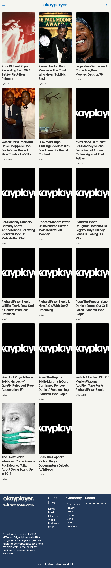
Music (51, 512)
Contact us (73, 504)
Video (51, 519)
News (51, 508)
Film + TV (53, 516)
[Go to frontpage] (55, 5)
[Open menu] (4, 5)
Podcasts (54, 523)
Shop (51, 527)
